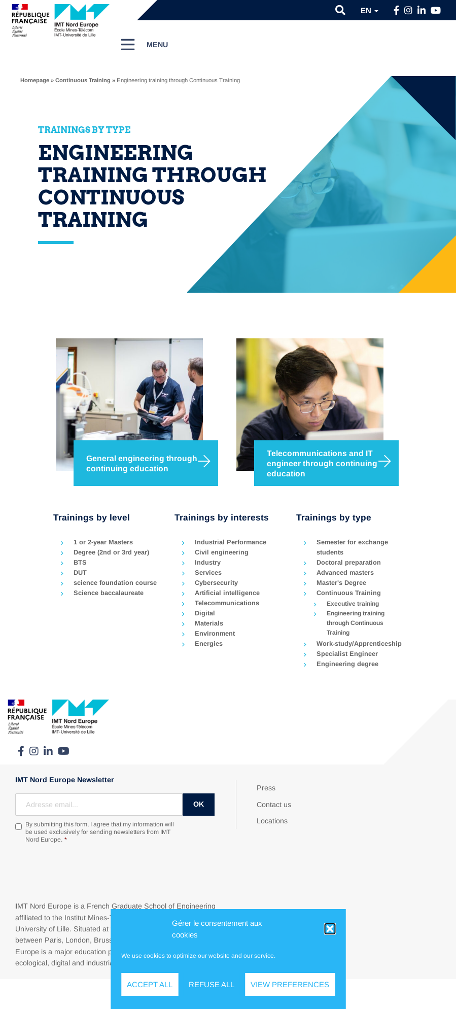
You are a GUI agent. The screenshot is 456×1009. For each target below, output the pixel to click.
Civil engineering (222, 552)
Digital (205, 613)
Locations (272, 821)
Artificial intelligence (227, 593)
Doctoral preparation (349, 562)
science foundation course (115, 582)
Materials (209, 623)
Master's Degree (341, 582)
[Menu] (145, 44)
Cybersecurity (216, 582)
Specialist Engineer (347, 653)
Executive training (353, 603)
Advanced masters (345, 572)
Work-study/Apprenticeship (359, 643)
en (369, 10)
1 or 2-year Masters (103, 542)
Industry (208, 562)
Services (208, 572)
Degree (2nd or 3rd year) (111, 552)
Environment (215, 633)
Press (266, 788)
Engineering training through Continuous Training (355, 623)
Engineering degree (347, 664)
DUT (80, 572)
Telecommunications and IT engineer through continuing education (322, 463)
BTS (80, 562)
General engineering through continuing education (141, 463)
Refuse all (211, 984)
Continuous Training (83, 80)
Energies (209, 643)
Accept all (149, 984)
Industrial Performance (230, 542)
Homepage (34, 80)
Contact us (274, 805)
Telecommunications (227, 603)
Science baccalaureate (109, 593)
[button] (330, 929)
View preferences (290, 984)
